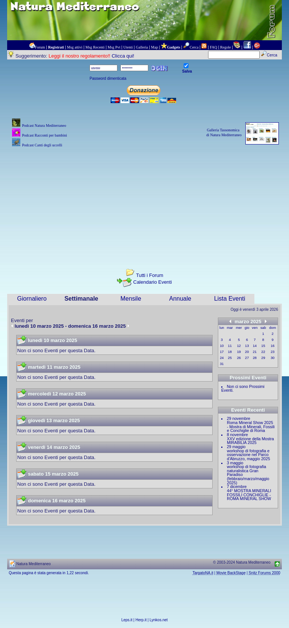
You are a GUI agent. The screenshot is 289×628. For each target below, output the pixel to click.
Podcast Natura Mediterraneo (44, 125)
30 (272, 358)
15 (263, 346)
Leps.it (126, 620)
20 (247, 352)
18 (230, 352)
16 (272, 346)
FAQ (213, 47)
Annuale (180, 298)
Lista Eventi (229, 298)
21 (255, 352)
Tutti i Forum (149, 275)
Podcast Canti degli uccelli (42, 145)
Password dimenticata (108, 78)
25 (230, 358)
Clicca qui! (123, 56)
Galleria (142, 47)
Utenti (128, 47)
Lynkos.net (159, 620)
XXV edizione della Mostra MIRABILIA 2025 (250, 440)
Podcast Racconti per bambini (44, 135)
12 (239, 346)
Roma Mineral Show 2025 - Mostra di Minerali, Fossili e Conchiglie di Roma (251, 426)
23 (272, 352)
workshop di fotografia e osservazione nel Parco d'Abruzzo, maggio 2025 (248, 455)
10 (222, 346)
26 (239, 358)
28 (255, 358)
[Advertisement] (144, 201)
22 (263, 352)
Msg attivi (74, 47)
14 (255, 346)
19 (239, 352)
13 (247, 346)
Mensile (130, 298)
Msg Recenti (95, 47)
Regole (225, 47)
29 (263, 358)
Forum (40, 47)
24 (222, 358)
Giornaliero (32, 298)
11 (230, 346)
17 (222, 352)
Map (154, 47)
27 (247, 358)
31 (222, 364)
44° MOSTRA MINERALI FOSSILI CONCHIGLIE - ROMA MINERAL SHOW (249, 494)
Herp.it (140, 620)
